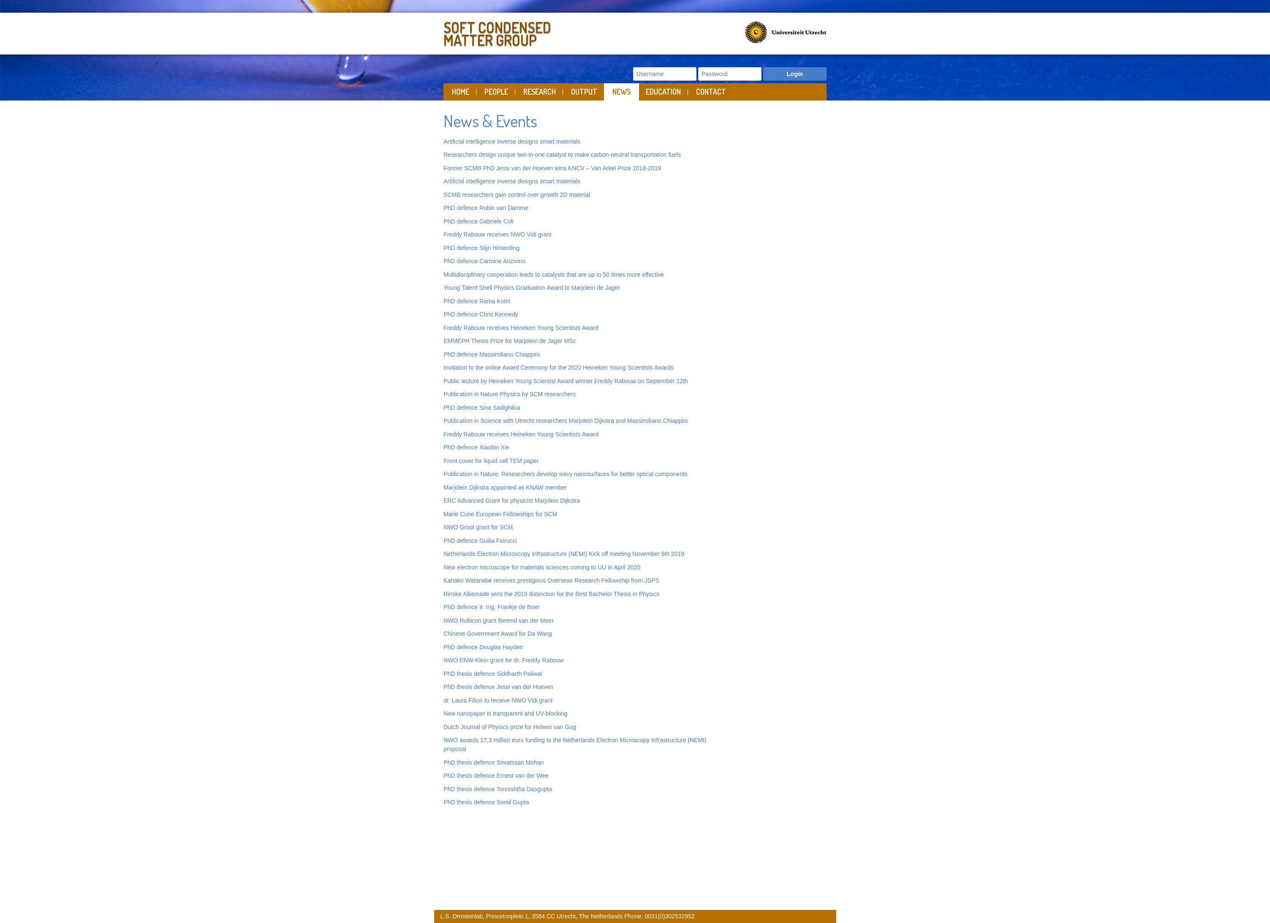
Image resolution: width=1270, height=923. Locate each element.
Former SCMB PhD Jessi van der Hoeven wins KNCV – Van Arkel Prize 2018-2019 (552, 168)
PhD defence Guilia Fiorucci (480, 540)
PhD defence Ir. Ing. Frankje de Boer (491, 607)
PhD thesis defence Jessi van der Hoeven (498, 686)
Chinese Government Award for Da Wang (497, 633)
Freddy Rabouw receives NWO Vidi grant (498, 234)
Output (584, 91)
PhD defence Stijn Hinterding (482, 248)
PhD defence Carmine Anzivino (485, 261)
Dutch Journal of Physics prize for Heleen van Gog (509, 727)
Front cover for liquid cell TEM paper (490, 460)
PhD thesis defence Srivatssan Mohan (493, 762)
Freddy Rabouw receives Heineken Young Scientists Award (520, 327)
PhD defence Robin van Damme (485, 207)
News (621, 91)
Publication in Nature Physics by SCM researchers (509, 394)
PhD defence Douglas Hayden (483, 647)
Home (460, 91)
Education (663, 91)
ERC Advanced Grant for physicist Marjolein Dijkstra (511, 500)
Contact (711, 91)
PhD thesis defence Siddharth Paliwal (492, 673)
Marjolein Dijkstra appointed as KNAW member (505, 487)
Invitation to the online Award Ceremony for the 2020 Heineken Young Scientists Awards (558, 367)
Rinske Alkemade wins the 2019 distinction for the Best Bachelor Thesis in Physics (551, 594)
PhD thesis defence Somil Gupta (486, 802)
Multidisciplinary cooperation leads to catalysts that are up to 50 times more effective (553, 274)
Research (539, 91)
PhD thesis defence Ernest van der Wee (496, 775)
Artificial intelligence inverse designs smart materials (511, 141)
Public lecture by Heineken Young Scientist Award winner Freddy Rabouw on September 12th (565, 381)
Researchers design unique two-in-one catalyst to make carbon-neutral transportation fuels (562, 154)
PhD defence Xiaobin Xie (476, 447)
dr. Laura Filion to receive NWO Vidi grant (497, 700)
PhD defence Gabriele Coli (478, 221)
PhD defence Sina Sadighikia (481, 407)
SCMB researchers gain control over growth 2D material (516, 194)
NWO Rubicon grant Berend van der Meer (498, 620)
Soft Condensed (537, 32)
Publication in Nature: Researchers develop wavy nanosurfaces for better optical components (565, 474)
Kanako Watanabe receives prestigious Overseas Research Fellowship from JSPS (551, 580)
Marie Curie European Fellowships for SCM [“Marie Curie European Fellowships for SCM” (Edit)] (500, 514)
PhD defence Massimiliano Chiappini (491, 354)
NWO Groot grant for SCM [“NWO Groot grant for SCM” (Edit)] (478, 527)
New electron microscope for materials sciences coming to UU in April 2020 (541, 567)
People (496, 91)
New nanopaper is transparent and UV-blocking (505, 713)
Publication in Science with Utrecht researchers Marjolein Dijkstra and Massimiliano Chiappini (566, 420)
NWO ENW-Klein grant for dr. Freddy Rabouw (503, 660)
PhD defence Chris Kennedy (480, 314)
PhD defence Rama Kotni (476, 301)
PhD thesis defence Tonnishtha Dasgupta (497, 789)
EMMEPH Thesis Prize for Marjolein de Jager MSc (509, 341)
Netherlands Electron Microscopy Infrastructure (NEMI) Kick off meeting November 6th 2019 (563, 553)
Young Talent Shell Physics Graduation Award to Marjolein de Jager (531, 287)
